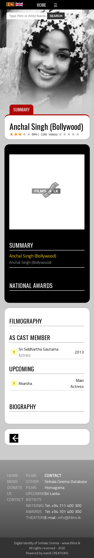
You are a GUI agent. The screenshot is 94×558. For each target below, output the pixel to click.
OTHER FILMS (32, 484)
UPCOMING (35, 493)
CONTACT (15, 499)
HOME (41, 5)
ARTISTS (33, 499)
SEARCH (56, 16)
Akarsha (25, 383)
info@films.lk (69, 517)
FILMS (31, 475)
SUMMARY (21, 109)
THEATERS (35, 517)
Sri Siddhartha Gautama (38, 349)
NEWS (12, 481)
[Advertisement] (47, 193)
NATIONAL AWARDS (35, 508)
